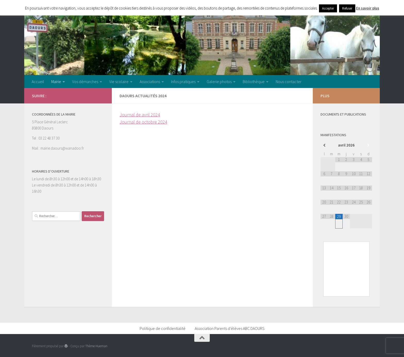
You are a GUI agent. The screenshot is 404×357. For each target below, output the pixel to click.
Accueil (38, 81)
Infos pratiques (183, 81)
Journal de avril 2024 (140, 115)
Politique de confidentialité (163, 328)
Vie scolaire (119, 81)
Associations (150, 81)
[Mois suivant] (368, 145)
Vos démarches (85, 81)
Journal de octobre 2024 (143, 122)
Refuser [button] (347, 8)
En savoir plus (367, 8)
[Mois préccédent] (324, 145)
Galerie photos (219, 81)
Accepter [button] (328, 8)
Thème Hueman (96, 346)
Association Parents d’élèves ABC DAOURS (230, 328)
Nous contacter (288, 81)
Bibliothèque (254, 81)
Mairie (56, 81)
